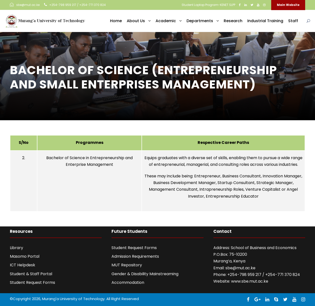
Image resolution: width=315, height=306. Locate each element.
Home (116, 21)
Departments (200, 21)
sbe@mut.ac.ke (240, 268)
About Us (136, 21)
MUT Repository (126, 265)
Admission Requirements (135, 256)
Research (233, 21)
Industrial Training (265, 21)
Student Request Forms (32, 282)
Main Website (288, 5)
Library (16, 248)
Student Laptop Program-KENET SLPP (208, 5)
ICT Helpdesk (22, 265)
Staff (293, 21)
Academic (166, 21)
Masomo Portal (24, 256)
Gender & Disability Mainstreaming (144, 274)
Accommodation (127, 282)
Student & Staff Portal (31, 274)
